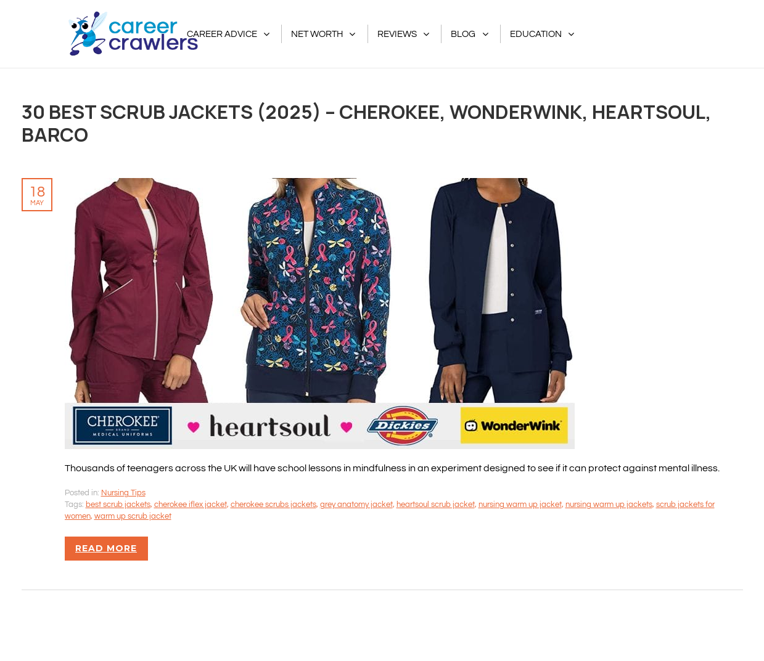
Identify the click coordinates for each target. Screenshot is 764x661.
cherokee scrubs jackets (273, 504)
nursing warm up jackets (608, 504)
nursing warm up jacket (520, 504)
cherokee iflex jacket (190, 504)
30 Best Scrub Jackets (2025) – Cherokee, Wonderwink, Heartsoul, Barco (367, 123)
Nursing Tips (123, 493)
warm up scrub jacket (132, 516)
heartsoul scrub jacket (435, 504)
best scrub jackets (118, 504)
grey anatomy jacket (356, 504)
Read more (106, 548)
